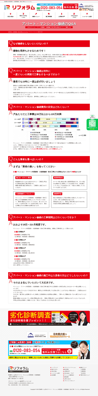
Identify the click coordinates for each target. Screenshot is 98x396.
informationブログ (74, 16)
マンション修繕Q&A (69, 375)
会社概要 (53, 375)
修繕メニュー (36, 16)
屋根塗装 (83, 371)
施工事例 (66, 369)
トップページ (54, 367)
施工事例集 (49, 16)
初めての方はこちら (23, 16)
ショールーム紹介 (87, 16)
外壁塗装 (83, 369)
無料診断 (66, 377)
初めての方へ (54, 369)
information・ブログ (69, 373)
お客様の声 (62, 16)
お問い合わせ (67, 378)
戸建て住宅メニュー (85, 375)
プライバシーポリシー (69, 380)
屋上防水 (83, 373)
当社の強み (10, 16)
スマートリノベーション (70, 367)
